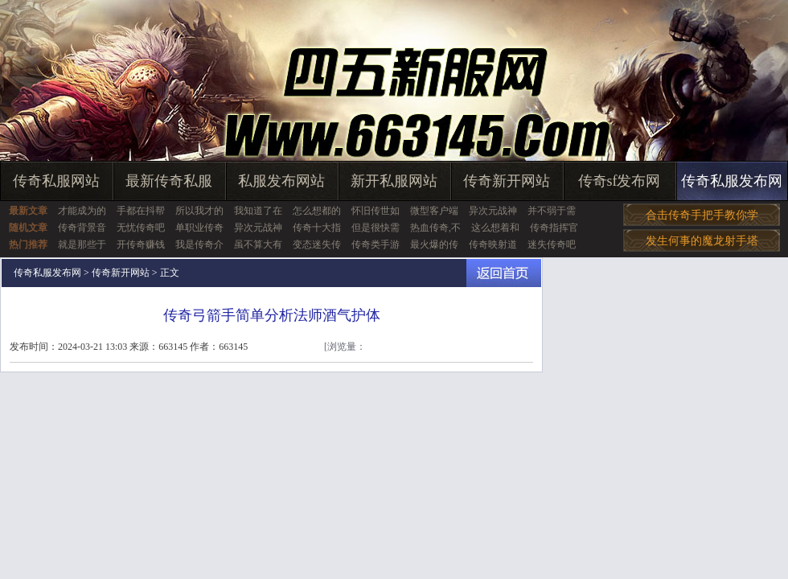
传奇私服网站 (56, 181)
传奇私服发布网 (731, 181)
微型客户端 (434, 210)
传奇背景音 (82, 227)
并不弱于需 (551, 210)
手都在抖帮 (141, 210)
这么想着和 (495, 227)
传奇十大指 (317, 227)
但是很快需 (375, 227)
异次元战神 (493, 210)
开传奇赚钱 (141, 244)
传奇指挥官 (554, 227)
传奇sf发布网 (619, 181)
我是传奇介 (199, 244)
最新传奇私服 (168, 181)
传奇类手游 (375, 244)
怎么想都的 (317, 210)
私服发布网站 (281, 181)
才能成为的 (82, 210)
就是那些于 (82, 244)
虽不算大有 (258, 244)
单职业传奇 (199, 227)
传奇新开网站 (506, 181)
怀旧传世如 (375, 210)
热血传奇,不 (435, 227)
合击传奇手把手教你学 (702, 215)
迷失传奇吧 (551, 244)
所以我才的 (199, 210)
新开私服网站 (394, 181)
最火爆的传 (434, 244)
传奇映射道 (493, 244)
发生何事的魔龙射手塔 (702, 241)
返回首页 (503, 273)
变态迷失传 (317, 244)
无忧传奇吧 (141, 227)
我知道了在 (258, 210)
